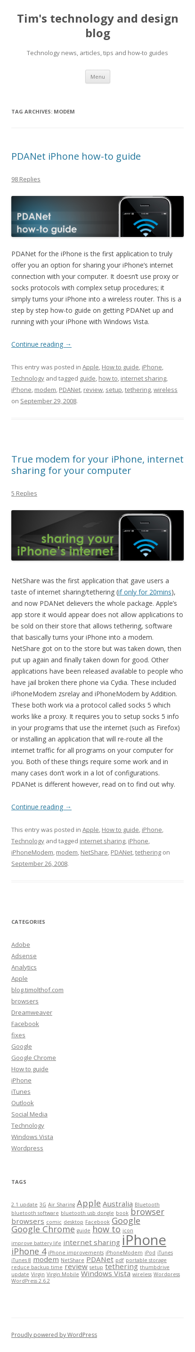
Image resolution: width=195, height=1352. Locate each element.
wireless (166, 389)
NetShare (94, 852)
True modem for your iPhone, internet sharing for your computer (97, 465)
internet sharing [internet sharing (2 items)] (91, 1242)
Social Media (29, 1114)
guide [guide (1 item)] (83, 1230)
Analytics (24, 967)
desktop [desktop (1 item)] (73, 1222)
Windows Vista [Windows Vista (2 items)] (105, 1273)
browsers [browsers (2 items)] (27, 1221)
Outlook (22, 1103)
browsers (25, 1001)
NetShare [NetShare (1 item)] (72, 1260)
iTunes (21, 1091)
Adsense (24, 956)
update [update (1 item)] (20, 1274)
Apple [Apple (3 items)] (89, 1203)
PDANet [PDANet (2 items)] (100, 1259)
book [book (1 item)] (122, 1213)
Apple (90, 367)
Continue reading (41, 344)
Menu (97, 76)
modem (45, 389)
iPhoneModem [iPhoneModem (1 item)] (124, 1252)
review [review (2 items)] (76, 1266)
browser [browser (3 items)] (147, 1211)
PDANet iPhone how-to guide (76, 156)
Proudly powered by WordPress (54, 1335)
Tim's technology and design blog (98, 26)
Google (21, 1046)
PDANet (70, 389)
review (93, 389)
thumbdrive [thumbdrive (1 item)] (155, 1267)
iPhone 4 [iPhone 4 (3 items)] (28, 1251)
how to (108, 378)
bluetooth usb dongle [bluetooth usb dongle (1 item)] (87, 1213)
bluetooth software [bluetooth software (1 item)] (35, 1213)
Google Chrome (33, 1057)
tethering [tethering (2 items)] (121, 1266)
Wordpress (27, 1148)
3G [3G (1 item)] (43, 1204)
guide (88, 378)
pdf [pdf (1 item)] (119, 1260)
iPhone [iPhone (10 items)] (144, 1239)
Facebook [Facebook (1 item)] (97, 1222)
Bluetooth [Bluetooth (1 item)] (147, 1204)
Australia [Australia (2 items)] (118, 1203)
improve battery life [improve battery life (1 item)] (36, 1243)
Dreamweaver (31, 1012)
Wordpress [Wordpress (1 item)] (167, 1274)
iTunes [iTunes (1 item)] (165, 1252)
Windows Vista (32, 1136)
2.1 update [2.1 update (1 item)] (24, 1204)
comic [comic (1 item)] (54, 1222)
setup (114, 389)
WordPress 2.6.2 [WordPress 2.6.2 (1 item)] (30, 1281)
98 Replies (26, 179)
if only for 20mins (144, 591)
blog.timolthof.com (37, 989)
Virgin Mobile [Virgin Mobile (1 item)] (63, 1274)
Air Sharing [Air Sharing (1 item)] (61, 1204)
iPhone (152, 367)
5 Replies (24, 493)
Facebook (25, 1023)
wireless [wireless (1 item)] (142, 1274)
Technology (27, 378)
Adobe (20, 944)
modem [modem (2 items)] (46, 1259)
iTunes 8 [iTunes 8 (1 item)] (21, 1260)
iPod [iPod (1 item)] (150, 1252)
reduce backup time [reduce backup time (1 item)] (37, 1267)
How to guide (120, 367)
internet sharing (143, 378)
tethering (138, 389)
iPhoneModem (32, 852)
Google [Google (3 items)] (126, 1220)
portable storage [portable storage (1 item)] (146, 1260)
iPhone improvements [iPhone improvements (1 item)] (76, 1252)
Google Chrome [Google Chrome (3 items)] (43, 1229)
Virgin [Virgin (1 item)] (38, 1274)
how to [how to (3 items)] (106, 1229)
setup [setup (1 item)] (96, 1267)
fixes (18, 1035)
